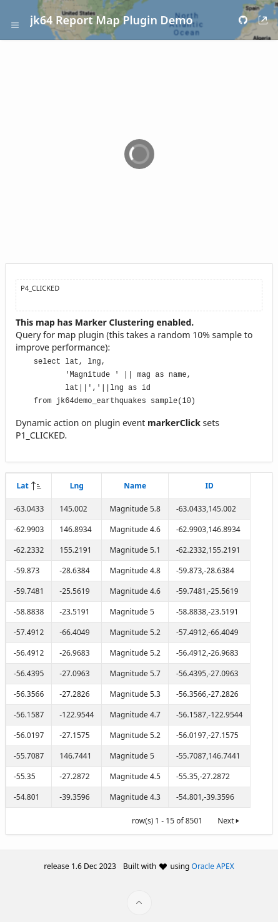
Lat (23, 482)
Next (229, 817)
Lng (77, 482)
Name (135, 482)
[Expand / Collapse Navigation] (15, 20)
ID (209, 482)
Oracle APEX (213, 863)
